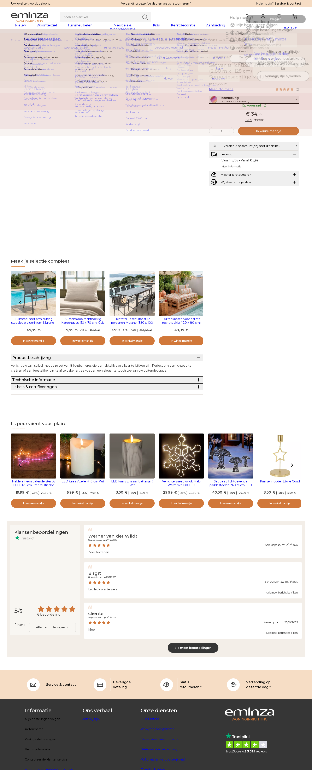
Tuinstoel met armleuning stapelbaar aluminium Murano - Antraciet (33, 325)
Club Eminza (150, 745)
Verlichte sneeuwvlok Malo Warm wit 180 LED (181, 509)
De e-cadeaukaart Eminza (159, 765)
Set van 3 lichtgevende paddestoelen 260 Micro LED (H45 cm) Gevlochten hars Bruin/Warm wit (231, 512)
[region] (156, 43)
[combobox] (52, 653)
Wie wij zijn (91, 745)
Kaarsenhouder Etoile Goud (280, 507)
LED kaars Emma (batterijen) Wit (132, 509)
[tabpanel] (120, 29)
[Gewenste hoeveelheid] (221, 143)
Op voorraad (254, 117)
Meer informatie (221, 92)
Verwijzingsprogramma (157, 755)
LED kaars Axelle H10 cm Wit (83, 507)
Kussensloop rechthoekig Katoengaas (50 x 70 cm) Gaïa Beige (83, 325)
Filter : (19, 651)
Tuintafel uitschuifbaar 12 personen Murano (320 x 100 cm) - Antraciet (132, 325)
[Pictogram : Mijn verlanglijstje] (296, 68)
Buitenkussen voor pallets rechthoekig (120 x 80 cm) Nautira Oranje (181, 325)
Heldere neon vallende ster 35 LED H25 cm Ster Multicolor (33, 509)
